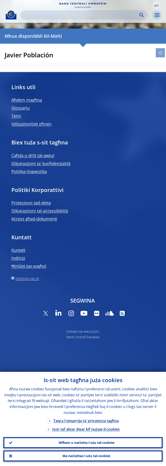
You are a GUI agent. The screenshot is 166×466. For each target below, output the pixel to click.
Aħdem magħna (26, 100)
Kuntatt (18, 250)
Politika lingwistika (29, 171)
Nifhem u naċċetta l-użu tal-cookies (86, 442)
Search (141, 15)
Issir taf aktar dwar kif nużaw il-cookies (86, 429)
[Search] (80, 15)
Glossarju (20, 108)
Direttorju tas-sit (27, 278)
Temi (16, 116)
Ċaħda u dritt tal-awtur (32, 155)
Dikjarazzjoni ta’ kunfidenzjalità (40, 163)
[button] (156, 5)
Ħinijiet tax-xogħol (28, 266)
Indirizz (18, 258)
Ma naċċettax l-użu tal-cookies (86, 456)
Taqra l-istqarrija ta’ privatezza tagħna (86, 420)
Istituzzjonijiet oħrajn (31, 124)
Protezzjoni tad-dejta (31, 202)
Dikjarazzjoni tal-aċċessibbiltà (39, 210)
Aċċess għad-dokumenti (34, 218)
